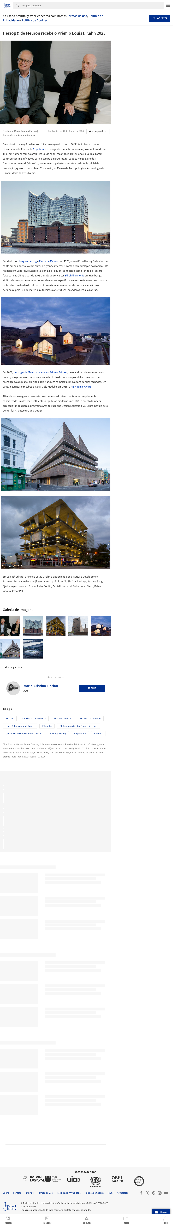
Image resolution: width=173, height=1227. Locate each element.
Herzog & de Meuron (90, 718)
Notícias (10, 718)
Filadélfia (47, 726)
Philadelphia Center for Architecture (78, 726)
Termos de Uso (77, 16)
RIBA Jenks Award (81, 387)
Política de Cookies (34, 20)
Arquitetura (39, 149)
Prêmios (98, 733)
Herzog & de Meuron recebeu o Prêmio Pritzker (40, 372)
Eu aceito (160, 18)
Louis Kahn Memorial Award (20, 726)
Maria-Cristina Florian (40, 685)
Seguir (91, 688)
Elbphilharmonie (74, 275)
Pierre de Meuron (49, 261)
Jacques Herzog (27, 261)
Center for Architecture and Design (23, 733)
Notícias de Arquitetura (34, 718)
